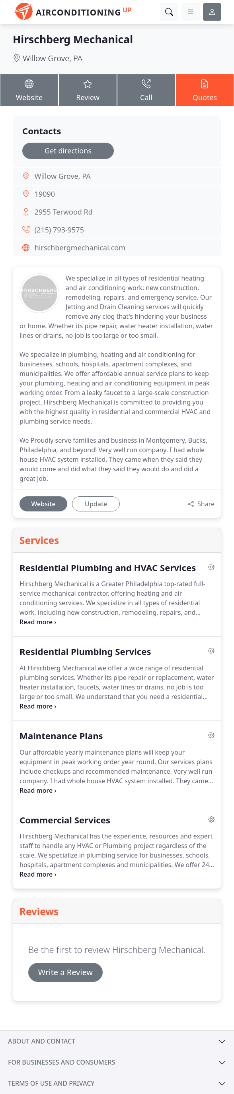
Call (146, 89)
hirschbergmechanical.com (80, 247)
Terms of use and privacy (51, 1083)
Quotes (204, 89)
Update (96, 504)
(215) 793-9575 (59, 229)
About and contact (41, 1041)
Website (29, 89)
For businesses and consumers (61, 1062)
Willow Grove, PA (52, 58)
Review (87, 89)
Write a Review (65, 972)
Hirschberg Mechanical (73, 39)
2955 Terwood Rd (64, 212)
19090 (45, 194)
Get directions (68, 150)
